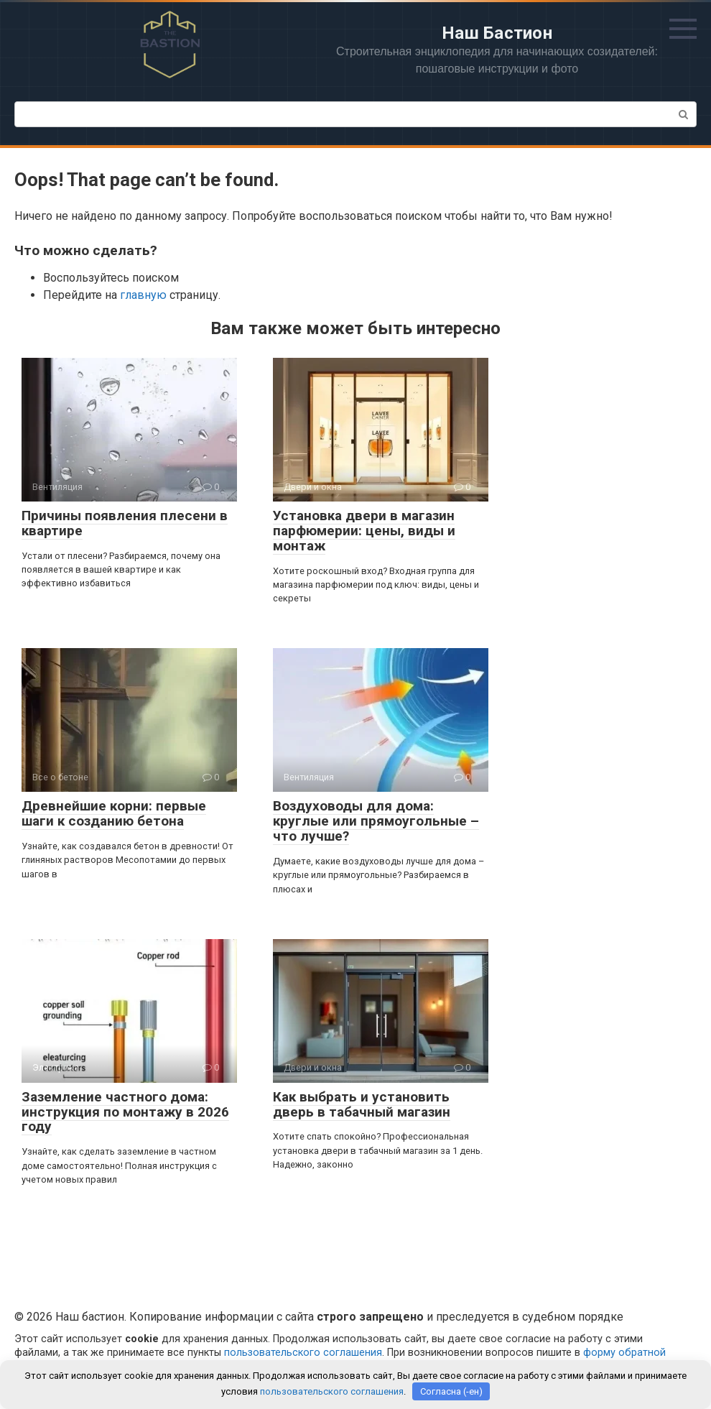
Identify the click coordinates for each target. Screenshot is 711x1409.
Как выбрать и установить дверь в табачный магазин (361, 1104)
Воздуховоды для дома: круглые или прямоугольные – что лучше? (376, 821)
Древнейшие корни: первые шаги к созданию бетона (114, 813)
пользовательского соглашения (303, 1352)
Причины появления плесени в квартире (125, 523)
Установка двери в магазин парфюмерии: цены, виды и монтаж (364, 530)
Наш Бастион (497, 33)
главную (143, 295)
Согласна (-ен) (451, 1391)
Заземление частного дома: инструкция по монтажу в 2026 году (125, 1112)
